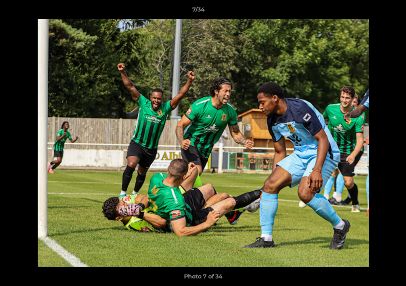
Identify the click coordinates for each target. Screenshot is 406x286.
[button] (372, 11)
